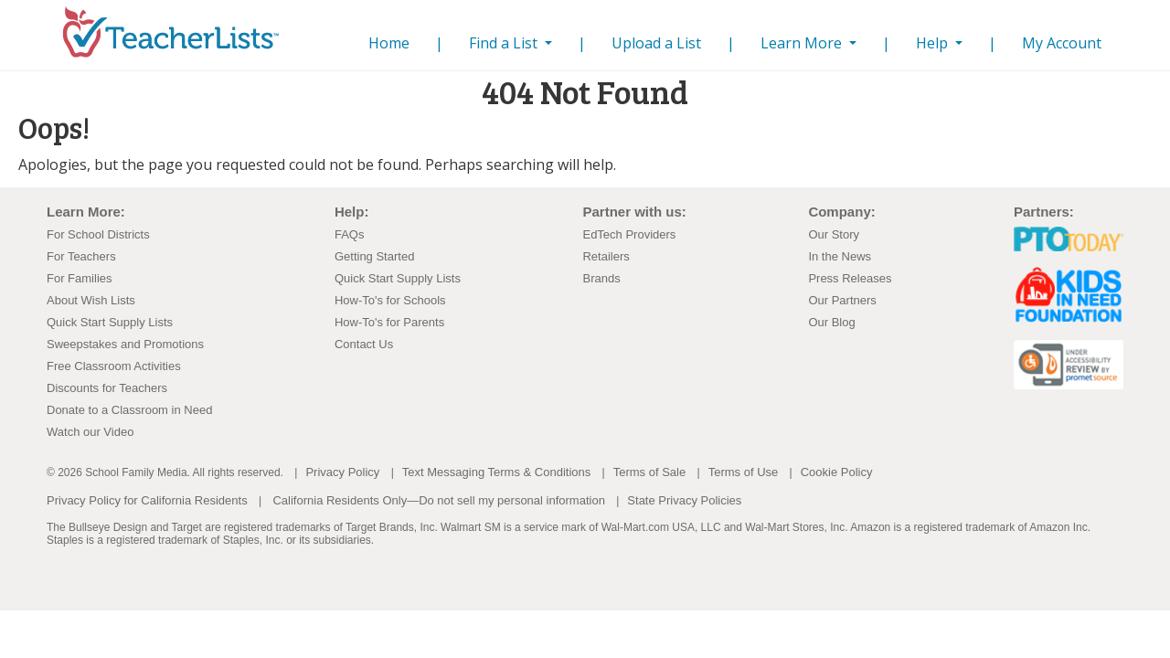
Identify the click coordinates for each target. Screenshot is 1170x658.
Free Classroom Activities (114, 366)
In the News (839, 256)
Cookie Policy (837, 472)
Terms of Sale (649, 472)
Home (392, 42)
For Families (79, 278)
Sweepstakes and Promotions (125, 344)
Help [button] (934, 43)
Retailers (605, 256)
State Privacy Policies (684, 500)
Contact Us (364, 344)
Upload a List (656, 43)
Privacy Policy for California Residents (147, 500)
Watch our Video (90, 432)
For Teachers (81, 256)
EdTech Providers (628, 234)
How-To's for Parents (389, 322)
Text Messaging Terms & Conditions (496, 472)
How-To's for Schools (390, 300)
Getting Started (374, 256)
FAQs (350, 234)
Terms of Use (743, 472)
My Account (1061, 43)
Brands (601, 278)
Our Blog (831, 322)
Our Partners (842, 300)
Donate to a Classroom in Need (129, 410)
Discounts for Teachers (107, 388)
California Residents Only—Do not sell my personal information (438, 500)
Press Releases (849, 278)
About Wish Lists (91, 300)
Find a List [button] (505, 43)
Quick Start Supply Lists (110, 322)
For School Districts (98, 234)
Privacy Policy (342, 472)
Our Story (833, 234)
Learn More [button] (803, 43)
